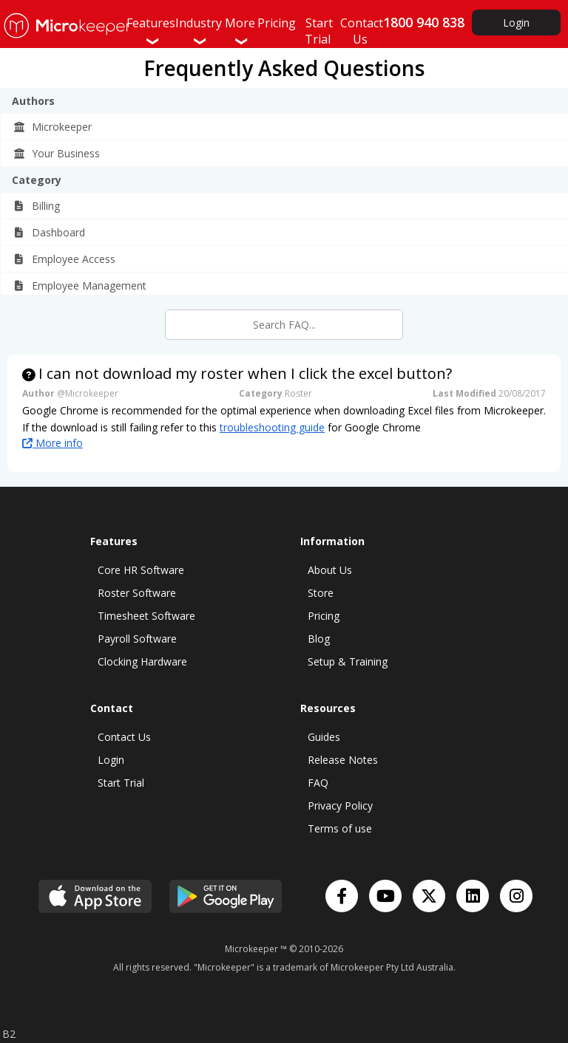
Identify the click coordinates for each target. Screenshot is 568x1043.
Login (516, 23)
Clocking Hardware (142, 661)
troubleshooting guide (272, 427)
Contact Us (124, 737)
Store (321, 593)
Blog (319, 639)
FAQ (318, 783)
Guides (324, 737)
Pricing (323, 616)
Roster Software (137, 593)
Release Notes (343, 760)
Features (150, 31)
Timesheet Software (146, 616)
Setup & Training (348, 661)
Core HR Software (141, 570)
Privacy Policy (340, 806)
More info (52, 443)
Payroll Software (137, 639)
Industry (198, 31)
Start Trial (121, 783)
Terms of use (340, 828)
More (240, 31)
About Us (330, 570)
